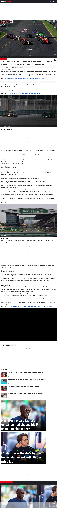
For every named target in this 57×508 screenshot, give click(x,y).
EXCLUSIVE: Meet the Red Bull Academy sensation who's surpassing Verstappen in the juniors (29, 306)
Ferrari (2, 345)
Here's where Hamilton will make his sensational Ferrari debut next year (24, 93)
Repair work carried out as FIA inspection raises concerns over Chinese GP (25, 202)
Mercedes (8, 345)
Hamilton (14, 345)
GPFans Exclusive (4, 59)
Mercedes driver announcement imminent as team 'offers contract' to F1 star (25, 78)
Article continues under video (28, 81)
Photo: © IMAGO (3, 56)
